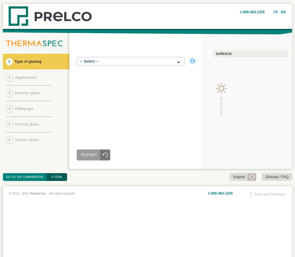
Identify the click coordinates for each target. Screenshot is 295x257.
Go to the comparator (26, 177)
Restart (89, 155)
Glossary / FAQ (277, 177)
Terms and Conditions (269, 194)
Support (239, 177)
